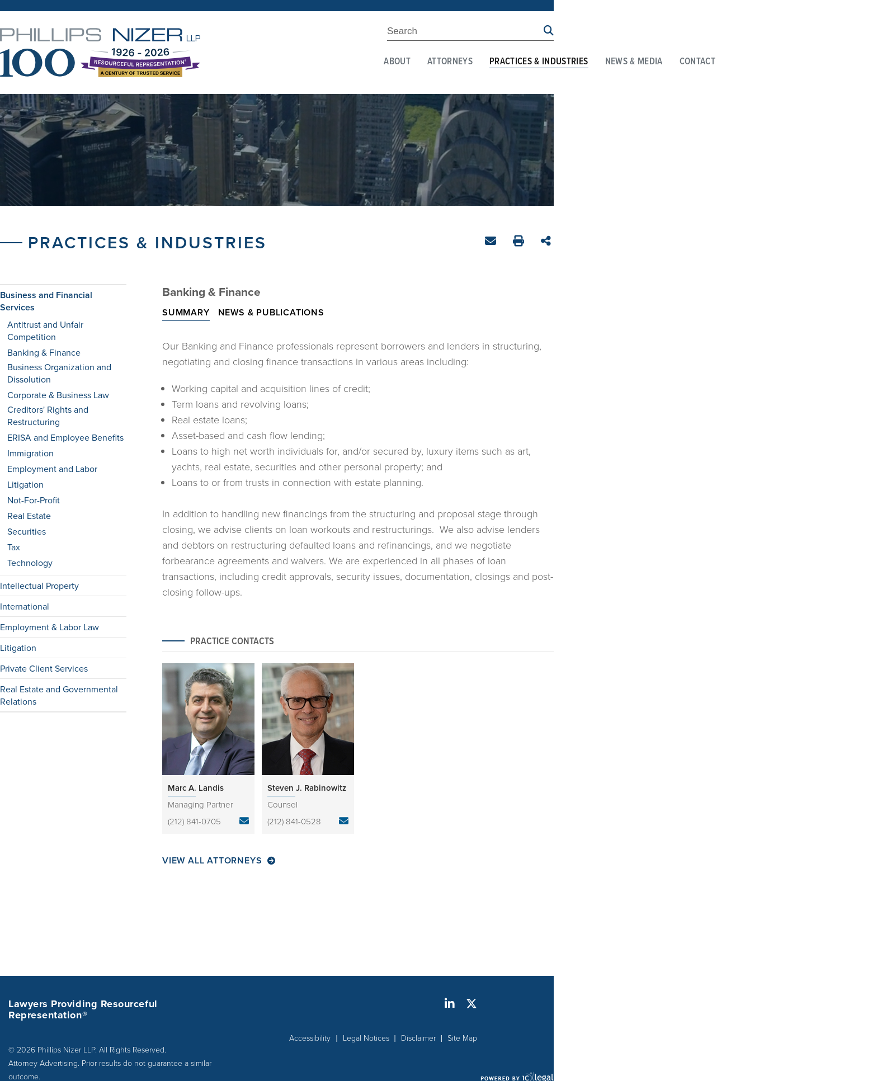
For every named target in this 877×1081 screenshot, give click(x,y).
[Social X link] (471, 1003)
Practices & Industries (538, 62)
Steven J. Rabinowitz (306, 788)
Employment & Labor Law (49, 627)
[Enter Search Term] (465, 33)
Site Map (462, 1037)
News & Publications (271, 312)
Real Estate (29, 515)
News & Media (634, 62)
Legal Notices (366, 1037)
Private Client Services (44, 668)
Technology (30, 562)
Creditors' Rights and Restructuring (47, 415)
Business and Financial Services (46, 301)
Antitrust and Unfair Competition (45, 330)
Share (547, 242)
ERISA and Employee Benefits (65, 437)
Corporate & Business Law (58, 395)
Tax (13, 547)
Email (492, 243)
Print (520, 242)
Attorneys (450, 62)
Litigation (25, 484)
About (397, 62)
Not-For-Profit (33, 500)
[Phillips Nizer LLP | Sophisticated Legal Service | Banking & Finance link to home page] (100, 52)
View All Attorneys (212, 860)
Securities (26, 531)
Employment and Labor (52, 468)
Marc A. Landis (196, 788)
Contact (697, 62)
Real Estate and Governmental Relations (59, 695)
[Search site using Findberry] (549, 31)
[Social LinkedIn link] (450, 1003)
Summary (186, 312)
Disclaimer (418, 1037)
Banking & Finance (44, 352)
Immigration (30, 453)
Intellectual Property (39, 585)
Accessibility (310, 1037)
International (24, 606)
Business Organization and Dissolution (59, 373)
